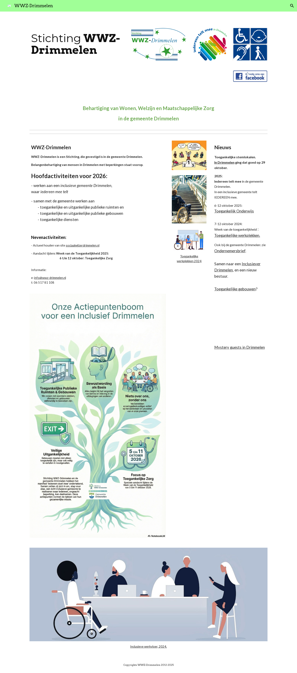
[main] (77, 44)
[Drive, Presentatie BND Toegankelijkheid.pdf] (240, 317)
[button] (292, 6)
